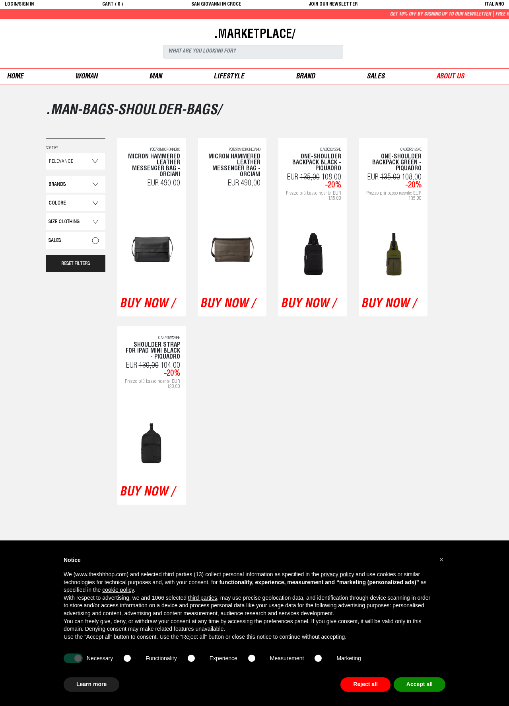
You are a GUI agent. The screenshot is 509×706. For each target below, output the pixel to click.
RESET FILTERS (75, 264)
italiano (494, 4)
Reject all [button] (365, 684)
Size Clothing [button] (64, 222)
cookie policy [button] (118, 590)
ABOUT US (450, 77)
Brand (305, 77)
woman (86, 77)
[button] (441, 559)
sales (376, 77)
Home (15, 77)
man (155, 77)
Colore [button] (57, 203)
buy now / (147, 304)
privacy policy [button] (337, 574)
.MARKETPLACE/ (254, 35)
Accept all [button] (419, 684)
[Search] (253, 52)
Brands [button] (57, 184)
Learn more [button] (91, 684)
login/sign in (19, 4)
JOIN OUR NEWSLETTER (333, 4)
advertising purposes (363, 605)
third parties (202, 598)
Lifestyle (229, 77)
